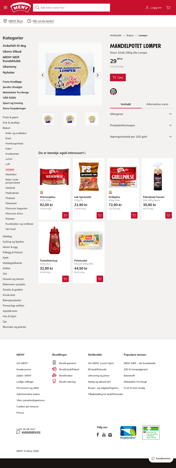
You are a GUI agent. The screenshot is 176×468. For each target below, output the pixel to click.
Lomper (143, 35)
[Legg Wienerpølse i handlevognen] (65, 215)
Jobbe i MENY (23, 375)
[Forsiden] (70, 119)
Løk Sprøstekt (82, 197)
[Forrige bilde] (42, 75)
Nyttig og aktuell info (99, 381)
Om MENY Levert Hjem (101, 363)
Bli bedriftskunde (97, 369)
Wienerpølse (47, 197)
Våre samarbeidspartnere (30, 400)
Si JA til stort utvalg (134, 387)
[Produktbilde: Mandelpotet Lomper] (48, 119)
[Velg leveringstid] (41, 21)
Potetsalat (80, 260)
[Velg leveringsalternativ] (13, 21)
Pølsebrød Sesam (153, 197)
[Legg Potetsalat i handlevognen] (100, 279)
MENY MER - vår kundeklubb (139, 363)
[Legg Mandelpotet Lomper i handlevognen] (118, 77)
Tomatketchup (48, 260)
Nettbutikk (115, 35)
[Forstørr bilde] (70, 74)
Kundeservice (23, 369)
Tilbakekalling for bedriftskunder (105, 394)
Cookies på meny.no (27, 406)
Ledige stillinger (25, 381)
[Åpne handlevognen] (168, 7)
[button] (5, 7)
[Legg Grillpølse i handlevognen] (134, 215)
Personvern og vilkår (27, 387)
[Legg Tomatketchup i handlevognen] (65, 279)
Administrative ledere (28, 394)
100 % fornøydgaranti (136, 369)
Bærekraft (129, 375)
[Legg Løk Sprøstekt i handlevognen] (100, 215)
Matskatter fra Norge (135, 381)
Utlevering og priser (98, 375)
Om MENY (22, 363)
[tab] (126, 104)
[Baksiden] (91, 119)
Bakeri (130, 35)
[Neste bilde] (97, 75)
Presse (20, 412)
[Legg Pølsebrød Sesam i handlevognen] (169, 215)
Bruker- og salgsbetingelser (103, 387)
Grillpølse (114, 197)
